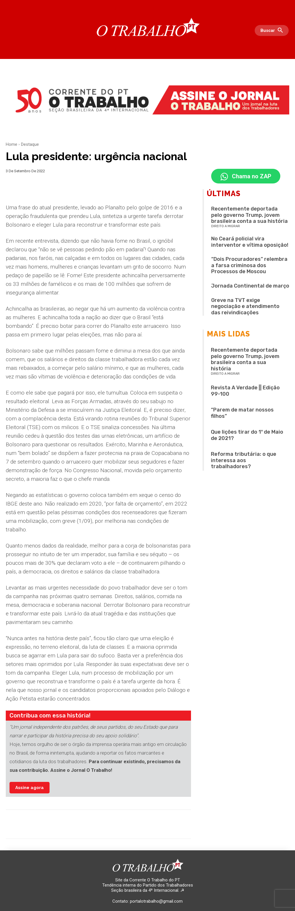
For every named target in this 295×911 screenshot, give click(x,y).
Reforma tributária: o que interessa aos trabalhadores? (243, 461)
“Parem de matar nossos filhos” (242, 414)
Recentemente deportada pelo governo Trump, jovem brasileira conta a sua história (249, 216)
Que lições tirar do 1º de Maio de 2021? (247, 436)
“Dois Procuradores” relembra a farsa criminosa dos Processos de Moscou (249, 266)
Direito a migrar (225, 227)
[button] (273, 30)
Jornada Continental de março (250, 287)
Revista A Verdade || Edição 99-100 (245, 392)
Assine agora (29, 787)
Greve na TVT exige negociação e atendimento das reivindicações (245, 307)
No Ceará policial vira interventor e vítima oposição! (249, 243)
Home (11, 144)
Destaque (30, 144)
